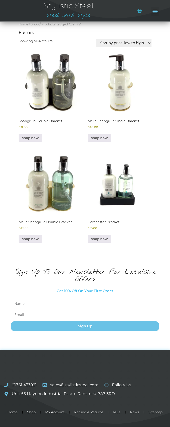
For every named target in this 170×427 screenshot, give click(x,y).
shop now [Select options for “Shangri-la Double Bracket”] (30, 138)
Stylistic (68, 6)
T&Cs (116, 412)
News (134, 412)
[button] (155, 11)
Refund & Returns (88, 412)
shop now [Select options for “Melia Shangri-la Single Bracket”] (99, 138)
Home (23, 24)
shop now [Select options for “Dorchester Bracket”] (99, 239)
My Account (55, 412)
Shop (35, 24)
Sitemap (155, 412)
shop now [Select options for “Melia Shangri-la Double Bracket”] (30, 239)
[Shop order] (123, 43)
